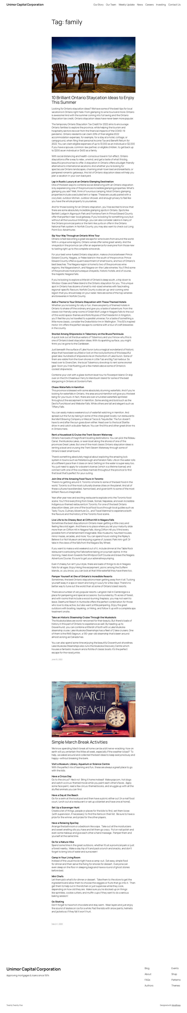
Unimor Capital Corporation (25, 4)
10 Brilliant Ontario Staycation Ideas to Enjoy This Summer (93, 100)
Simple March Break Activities (80, 742)
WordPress (176, 1005)
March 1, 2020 (57, 924)
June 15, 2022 (57, 659)
